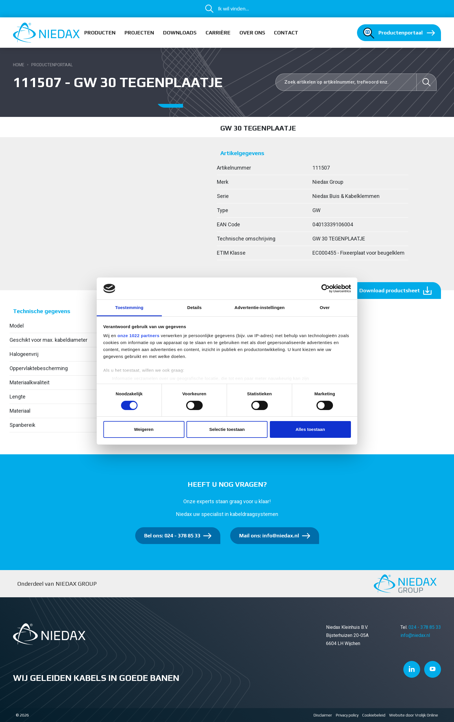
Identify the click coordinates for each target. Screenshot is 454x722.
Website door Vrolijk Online (413, 715)
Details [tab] (194, 307)
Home (18, 65)
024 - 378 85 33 (425, 627)
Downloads (180, 33)
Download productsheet (389, 290)
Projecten (139, 33)
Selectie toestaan (227, 429)
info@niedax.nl (415, 635)
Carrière (218, 33)
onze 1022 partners (139, 335)
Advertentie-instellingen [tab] (260, 307)
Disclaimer (323, 715)
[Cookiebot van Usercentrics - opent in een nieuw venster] (325, 288)
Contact (286, 33)
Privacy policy (347, 715)
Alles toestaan (310, 429)
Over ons (252, 33)
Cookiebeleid (373, 715)
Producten (100, 33)
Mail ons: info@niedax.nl (269, 535)
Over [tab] (325, 307)
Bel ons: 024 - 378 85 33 (172, 535)
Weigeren (143, 429)
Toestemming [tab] (129, 307)
